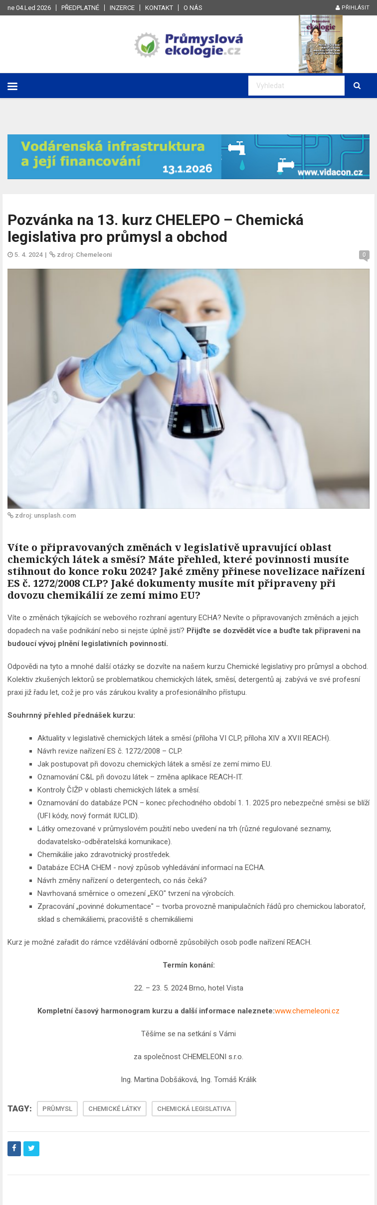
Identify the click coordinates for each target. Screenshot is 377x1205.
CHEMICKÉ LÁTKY (114, 1108)
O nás (193, 7)
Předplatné (80, 7)
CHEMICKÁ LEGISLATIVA (194, 1108)
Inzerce (122, 7)
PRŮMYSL (57, 1108)
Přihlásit (353, 7)
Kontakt (159, 7)
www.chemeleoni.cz (307, 1010)
